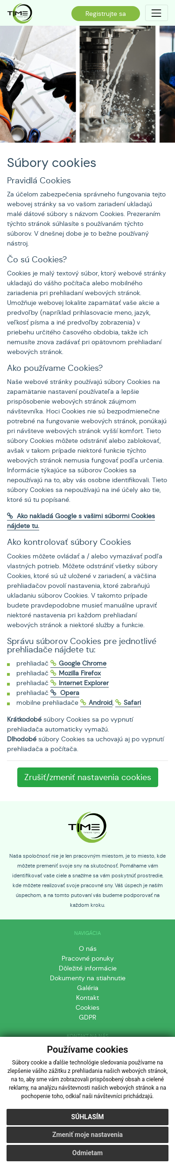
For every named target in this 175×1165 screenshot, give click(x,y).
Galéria (87, 988)
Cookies (87, 1007)
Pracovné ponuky (88, 958)
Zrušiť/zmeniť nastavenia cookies (87, 777)
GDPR (87, 1017)
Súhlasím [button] (87, 1117)
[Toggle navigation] (156, 13)
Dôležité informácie (88, 968)
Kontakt (87, 997)
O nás (88, 948)
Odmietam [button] (87, 1153)
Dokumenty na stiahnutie (88, 978)
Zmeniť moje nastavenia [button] (87, 1134)
